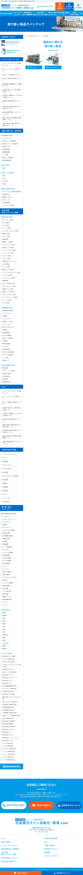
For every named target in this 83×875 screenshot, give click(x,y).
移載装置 (5, 544)
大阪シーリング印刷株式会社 (12, 715)
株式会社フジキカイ (9, 729)
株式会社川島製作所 (9, 721)
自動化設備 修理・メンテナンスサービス (12, 113)
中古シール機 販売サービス (11, 75)
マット (4, 458)
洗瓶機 (5, 541)
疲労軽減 (5, 461)
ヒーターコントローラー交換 (11, 272)
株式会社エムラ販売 (9, 694)
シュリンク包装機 (8, 552)
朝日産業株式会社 (8, 707)
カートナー (6, 569)
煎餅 (4, 176)
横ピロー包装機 (7, 157)
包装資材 (5, 491)
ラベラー (5, 602)
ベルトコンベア (7, 319)
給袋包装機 (6, 574)
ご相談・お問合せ (41, 805)
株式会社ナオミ (7, 680)
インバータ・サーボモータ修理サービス (12, 64)
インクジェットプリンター (10, 454)
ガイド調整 (6, 264)
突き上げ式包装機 (8, 352)
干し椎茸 (5, 181)
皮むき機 (5, 588)
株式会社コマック (8, 735)
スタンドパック (7, 465)
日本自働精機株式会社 (10, 686)
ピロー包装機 (7, 335)
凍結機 (5, 483)
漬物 (4, 184)
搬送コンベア (7, 146)
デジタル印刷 (7, 469)
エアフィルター (7, 313)
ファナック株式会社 (8, 659)
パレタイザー (7, 516)
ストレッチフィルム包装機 (10, 476)
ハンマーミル (6, 324)
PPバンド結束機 (8, 355)
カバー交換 (6, 267)
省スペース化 (7, 200)
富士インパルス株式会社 (10, 702)
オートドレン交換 (8, 220)
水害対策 (5, 480)
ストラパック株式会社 (9, 749)
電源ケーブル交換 (8, 292)
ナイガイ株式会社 (8, 746)
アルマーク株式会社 (9, 754)
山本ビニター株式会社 (10, 672)
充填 (4, 626)
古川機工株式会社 (8, 691)
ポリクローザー (7, 522)
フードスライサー (8, 138)
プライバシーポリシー (51, 856)
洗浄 (4, 618)
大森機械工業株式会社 (10, 713)
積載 (4, 613)
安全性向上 (6, 194)
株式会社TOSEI (8, 669)
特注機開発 (6, 203)
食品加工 (5, 635)
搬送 (4, 621)
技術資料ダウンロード (51, 849)
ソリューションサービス (17, 13)
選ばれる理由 (7, 13)
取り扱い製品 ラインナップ (6, 508)
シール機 (5, 155)
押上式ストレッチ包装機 (10, 144)
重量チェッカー (7, 597)
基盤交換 (5, 239)
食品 (4, 168)
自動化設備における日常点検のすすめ (11, 51)
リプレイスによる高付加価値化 (12, 191)
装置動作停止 (7, 382)
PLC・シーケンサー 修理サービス (12, 70)
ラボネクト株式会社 (9, 662)
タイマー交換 (7, 256)
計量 (4, 629)
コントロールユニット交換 (10, 231)
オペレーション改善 (9, 371)
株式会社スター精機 (9, 656)
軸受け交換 (6, 234)
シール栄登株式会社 (9, 760)
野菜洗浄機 (6, 344)
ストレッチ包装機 (8, 583)
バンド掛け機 (7, 591)
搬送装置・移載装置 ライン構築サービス (12, 85)
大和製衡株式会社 (8, 710)
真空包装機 (6, 149)
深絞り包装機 (7, 572)
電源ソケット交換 (8, 289)
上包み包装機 (7, 558)
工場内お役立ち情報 (74, 13)
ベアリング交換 (7, 275)
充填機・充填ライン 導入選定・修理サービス (12, 91)
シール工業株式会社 (9, 751)
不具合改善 (6, 376)
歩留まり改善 (7, 373)
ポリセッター (6, 527)
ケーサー (5, 566)
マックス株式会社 (8, 743)
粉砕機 (5, 525)
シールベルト (7, 498)
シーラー (5, 605)
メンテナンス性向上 (9, 205)
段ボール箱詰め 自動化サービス (12, 79)
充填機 (5, 341)
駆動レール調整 (7, 242)
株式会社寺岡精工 (8, 724)
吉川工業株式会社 (8, 718)
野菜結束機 (6, 333)
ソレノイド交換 (7, 300)
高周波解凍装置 (8, 536)
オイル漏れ (6, 223)
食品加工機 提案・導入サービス (12, 102)
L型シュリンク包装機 (9, 141)
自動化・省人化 (7, 197)
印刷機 (5, 316)
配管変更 (5, 281)
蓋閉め (5, 615)
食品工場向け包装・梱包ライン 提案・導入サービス (12, 124)
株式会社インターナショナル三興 (12, 698)
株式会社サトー (7, 732)
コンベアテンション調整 (10, 297)
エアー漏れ (6, 225)
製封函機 (5, 594)
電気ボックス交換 (8, 247)
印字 (4, 632)
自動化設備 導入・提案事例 (11, 131)
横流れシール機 (7, 321)
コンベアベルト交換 (9, 245)
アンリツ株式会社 (8, 757)
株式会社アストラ (8, 740)
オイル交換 (6, 303)
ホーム (3, 838)
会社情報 (47, 852)
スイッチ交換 (7, 236)
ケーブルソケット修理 (9, 250)
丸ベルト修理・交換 (8, 283)
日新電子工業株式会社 (10, 704)
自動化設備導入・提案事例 (27, 13)
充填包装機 (6, 563)
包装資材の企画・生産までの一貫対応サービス (12, 107)
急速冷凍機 (6, 533)
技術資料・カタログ (8, 37)
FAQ (3, 387)
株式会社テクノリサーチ (10, 678)
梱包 (4, 637)
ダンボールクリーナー (9, 519)
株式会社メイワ (7, 683)
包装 (4, 640)
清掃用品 (5, 487)
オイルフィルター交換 (9, 286)
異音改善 (5, 368)
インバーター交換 (8, 253)
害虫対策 (5, 472)
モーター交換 (7, 228)
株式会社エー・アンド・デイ (11, 738)
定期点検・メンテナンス (10, 261)
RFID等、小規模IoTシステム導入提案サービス (12, 96)
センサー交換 (7, 258)
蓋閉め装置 (6, 538)
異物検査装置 (7, 160)
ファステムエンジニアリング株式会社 (12, 665)
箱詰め (5, 649)
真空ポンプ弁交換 (8, 270)
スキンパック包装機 (9, 530)
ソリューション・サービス (10, 59)
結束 (4, 624)
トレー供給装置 (7, 547)
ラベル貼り (6, 643)
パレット (5, 494)
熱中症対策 (6, 502)
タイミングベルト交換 (9, 294)
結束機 (5, 330)
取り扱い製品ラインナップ (52, 13)
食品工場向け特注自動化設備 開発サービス (12, 119)
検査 (4, 646)
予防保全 (5, 379)
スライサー (6, 346)
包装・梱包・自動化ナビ (63, 13)
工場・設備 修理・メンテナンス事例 (10, 211)
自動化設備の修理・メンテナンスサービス (11, 43)
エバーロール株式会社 (10, 689)
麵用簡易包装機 (8, 310)
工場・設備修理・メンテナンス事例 (40, 13)
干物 (4, 178)
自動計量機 (6, 152)
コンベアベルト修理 (9, 278)
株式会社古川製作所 (9, 727)
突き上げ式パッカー (9, 327)
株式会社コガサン (8, 675)
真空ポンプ (6, 360)
